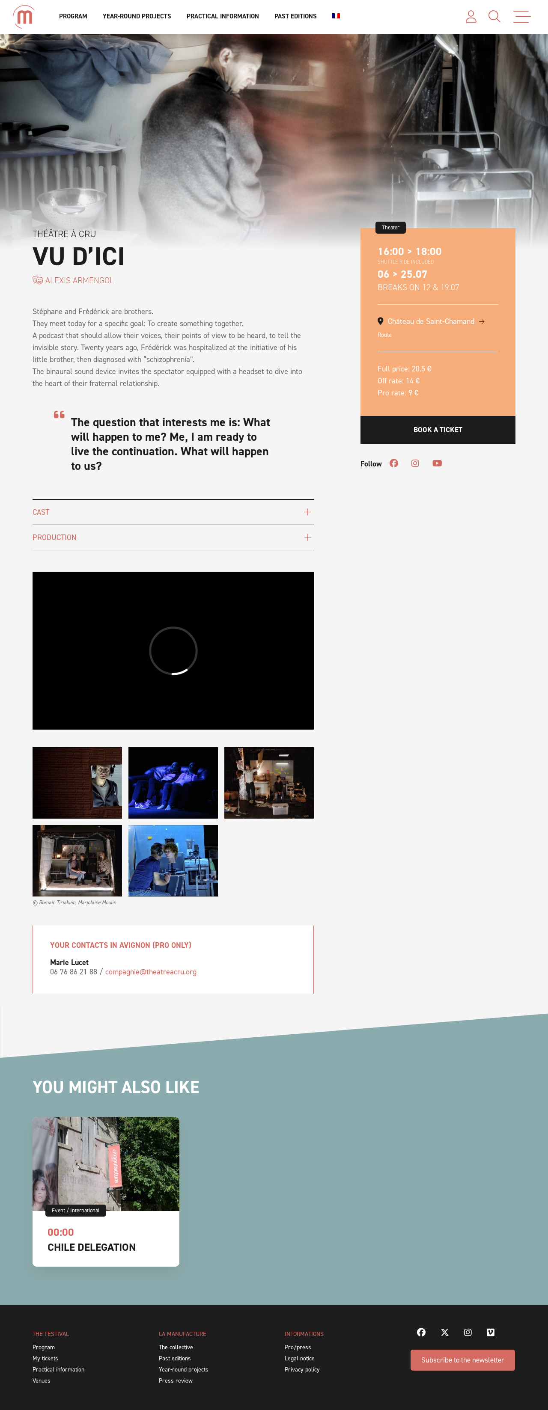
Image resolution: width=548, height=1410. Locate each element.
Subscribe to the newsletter (462, 1360)
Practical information (223, 16)
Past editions (295, 16)
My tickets (45, 1358)
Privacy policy (302, 1369)
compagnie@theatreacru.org (151, 972)
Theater (390, 227)
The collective (176, 1347)
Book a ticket (438, 429)
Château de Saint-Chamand (431, 321)
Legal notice (300, 1358)
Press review (176, 1381)
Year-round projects (137, 16)
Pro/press (298, 1347)
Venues (42, 1381)
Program (73, 16)
